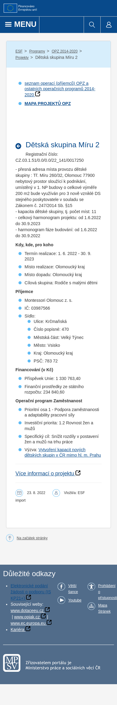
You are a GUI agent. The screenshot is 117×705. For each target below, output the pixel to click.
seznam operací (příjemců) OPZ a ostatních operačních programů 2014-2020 (60, 89)
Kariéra (17, 629)
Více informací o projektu (44, 474)
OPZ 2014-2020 (65, 51)
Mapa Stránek (104, 608)
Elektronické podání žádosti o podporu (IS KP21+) (31, 592)
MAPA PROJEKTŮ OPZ (48, 103)
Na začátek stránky (32, 538)
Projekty (21, 58)
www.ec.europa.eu (28, 623)
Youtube (75, 600)
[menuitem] (92, 25)
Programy (37, 51)
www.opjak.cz (27, 616)
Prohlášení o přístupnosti (107, 592)
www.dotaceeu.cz (27, 610)
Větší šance (73, 589)
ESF (18, 51)
